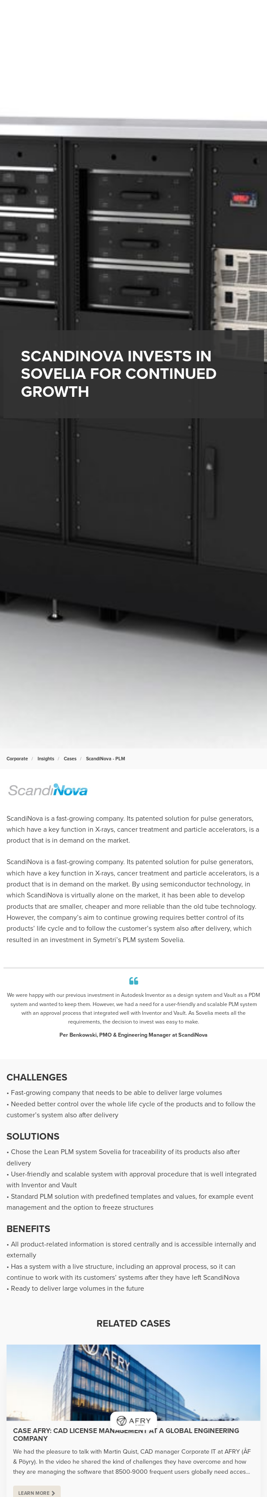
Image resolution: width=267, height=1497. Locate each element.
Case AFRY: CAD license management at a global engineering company (126, 1434)
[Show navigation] (251, 11)
